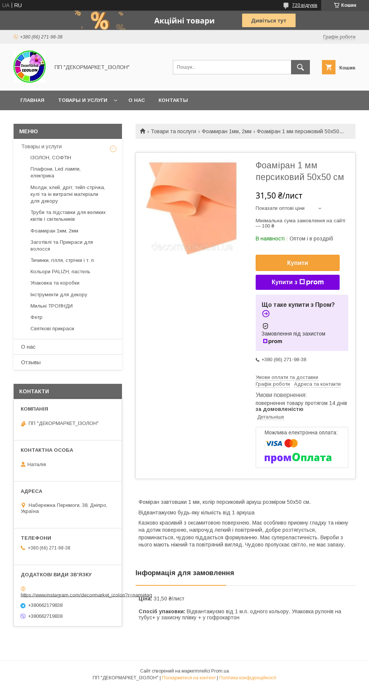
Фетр (36, 317)
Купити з (297, 282)
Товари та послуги (173, 131)
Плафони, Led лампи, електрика (55, 172)
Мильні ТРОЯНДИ (51, 306)
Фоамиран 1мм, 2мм (227, 131)
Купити (297, 263)
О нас (136, 100)
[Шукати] (300, 67)
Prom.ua (220, 671)
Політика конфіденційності (247, 677)
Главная (32, 100)
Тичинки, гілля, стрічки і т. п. (62, 260)
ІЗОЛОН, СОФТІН (50, 157)
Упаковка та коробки (54, 283)
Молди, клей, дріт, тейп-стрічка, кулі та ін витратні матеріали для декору (67, 194)
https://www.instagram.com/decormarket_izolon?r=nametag (86, 594)
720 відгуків (304, 5)
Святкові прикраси (52, 328)
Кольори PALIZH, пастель (60, 271)
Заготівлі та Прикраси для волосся (61, 245)
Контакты (173, 100)
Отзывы (31, 362)
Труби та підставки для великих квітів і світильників (68, 215)
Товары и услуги (82, 100)
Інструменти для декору (58, 294)
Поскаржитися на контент (189, 677)
